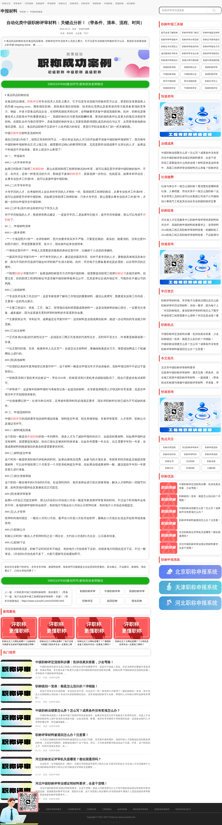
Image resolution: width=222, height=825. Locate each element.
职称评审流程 (211, 454)
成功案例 (131, 3)
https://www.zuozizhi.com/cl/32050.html (43, 600)
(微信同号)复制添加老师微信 (75, 84)
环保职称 (190, 468)
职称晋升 (75, 173)
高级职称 (119, 3)
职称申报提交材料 (211, 32)
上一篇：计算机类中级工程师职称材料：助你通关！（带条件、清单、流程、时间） (50, 592)
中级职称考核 (169, 74)
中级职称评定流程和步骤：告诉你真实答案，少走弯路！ (74, 662)
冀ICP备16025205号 (111, 822)
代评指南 (29, 3)
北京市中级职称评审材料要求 (178, 367)
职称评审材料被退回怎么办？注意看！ (183, 349)
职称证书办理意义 (169, 46)
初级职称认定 (190, 67)
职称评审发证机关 (183, 809)
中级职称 (108, 3)
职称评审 (16, 418)
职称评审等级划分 (211, 53)
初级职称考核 (169, 67)
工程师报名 (107, 809)
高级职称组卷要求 (162, 809)
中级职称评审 (112, 591)
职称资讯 (74, 3)
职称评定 (33, 101)
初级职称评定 (169, 88)
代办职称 (190, 461)
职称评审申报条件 (169, 39)
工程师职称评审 (74, 809)
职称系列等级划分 (169, 60)
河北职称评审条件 (190, 447)
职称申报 (16, 133)
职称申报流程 (211, 447)
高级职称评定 (211, 88)
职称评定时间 (169, 454)
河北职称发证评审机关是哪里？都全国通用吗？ (68, 759)
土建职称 (211, 468)
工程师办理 (91, 809)
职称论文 (63, 3)
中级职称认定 (190, 74)
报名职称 (137, 600)
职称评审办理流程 (190, 39)
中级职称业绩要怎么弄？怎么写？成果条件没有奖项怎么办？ (77, 710)
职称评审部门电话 (190, 32)
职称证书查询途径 (211, 39)
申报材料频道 (35, 12)
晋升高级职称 (190, 81)
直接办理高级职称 (211, 60)
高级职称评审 (211, 74)
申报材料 (51, 3)
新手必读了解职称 (169, 32)
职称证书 (120, 273)
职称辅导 (40, 3)
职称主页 (6, 3)
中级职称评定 (190, 88)
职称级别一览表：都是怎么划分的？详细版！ (187, 339)
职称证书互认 (211, 81)
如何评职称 (122, 809)
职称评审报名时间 (190, 46)
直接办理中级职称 (190, 60)
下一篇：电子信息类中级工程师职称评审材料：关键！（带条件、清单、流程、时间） (51, 596)
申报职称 (33, 436)
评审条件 (17, 3)
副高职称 (112, 600)
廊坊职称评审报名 (140, 809)
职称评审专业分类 (190, 53)
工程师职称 (37, 168)
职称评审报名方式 (211, 46)
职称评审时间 (190, 454)
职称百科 (85, 3)
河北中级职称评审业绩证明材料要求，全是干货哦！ (71, 783)
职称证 (19, 273)
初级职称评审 (211, 67)
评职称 (23, 12)
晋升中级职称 (169, 81)
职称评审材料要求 (53, 809)
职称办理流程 (169, 447)
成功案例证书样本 (169, 53)
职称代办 (169, 468)
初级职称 (97, 3)
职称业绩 (211, 461)
